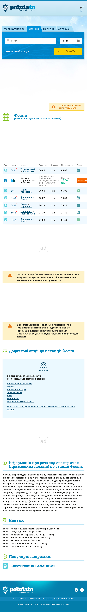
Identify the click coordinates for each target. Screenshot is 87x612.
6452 (13, 212)
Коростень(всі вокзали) (19, 383)
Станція (34, 29)
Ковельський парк (16, 389)
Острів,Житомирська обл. (20, 401)
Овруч (24, 189)
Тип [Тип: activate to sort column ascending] (5, 165)
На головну (19, 598)
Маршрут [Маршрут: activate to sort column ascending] (24, 165)
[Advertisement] (45, 81)
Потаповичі (13, 398)
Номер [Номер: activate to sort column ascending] (13, 165)
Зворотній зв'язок (63, 598)
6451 (13, 170)
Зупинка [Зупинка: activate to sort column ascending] (54, 165)
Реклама (47, 598)
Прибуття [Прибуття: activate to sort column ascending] (43, 165)
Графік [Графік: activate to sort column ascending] (79, 165)
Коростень (28, 171)
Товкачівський (28, 169)
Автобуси (64, 29)
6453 (13, 205)
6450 (13, 198)
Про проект (34, 598)
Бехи (9, 395)
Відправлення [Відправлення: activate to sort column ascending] (67, 165)
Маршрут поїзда (14, 29)
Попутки (48, 29)
